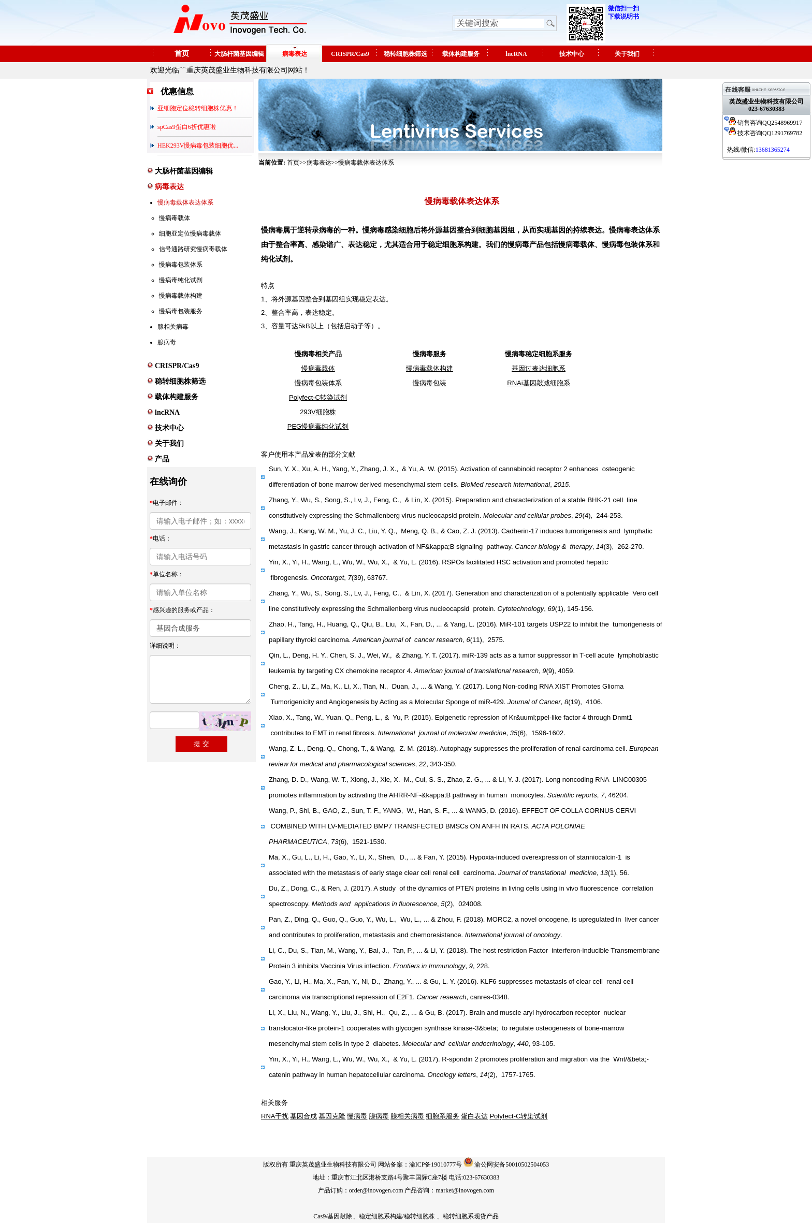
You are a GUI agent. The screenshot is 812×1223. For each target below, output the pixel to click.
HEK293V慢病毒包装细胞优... (197, 145)
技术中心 (571, 53)
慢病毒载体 (174, 218)
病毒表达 (294, 53)
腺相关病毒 (173, 326)
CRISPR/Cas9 (350, 53)
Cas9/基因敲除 (332, 1216)
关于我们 (627, 53)
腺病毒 (166, 342)
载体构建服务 (461, 53)
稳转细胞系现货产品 (471, 1216)
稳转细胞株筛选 (405, 53)
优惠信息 (177, 91)
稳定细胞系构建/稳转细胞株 (397, 1216)
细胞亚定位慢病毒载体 (190, 233)
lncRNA (516, 53)
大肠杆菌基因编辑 (239, 53)
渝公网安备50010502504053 (511, 1164)
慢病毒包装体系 (180, 264)
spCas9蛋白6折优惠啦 (186, 126)
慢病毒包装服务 (180, 311)
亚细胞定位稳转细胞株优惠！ (197, 108)
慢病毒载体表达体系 (185, 202)
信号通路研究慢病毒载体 (193, 249)
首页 (182, 53)
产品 (162, 459)
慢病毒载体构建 (180, 295)
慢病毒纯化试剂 (180, 280)
